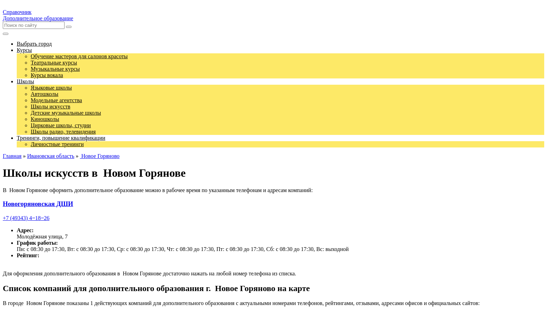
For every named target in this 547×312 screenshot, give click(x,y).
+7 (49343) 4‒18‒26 (26, 218)
